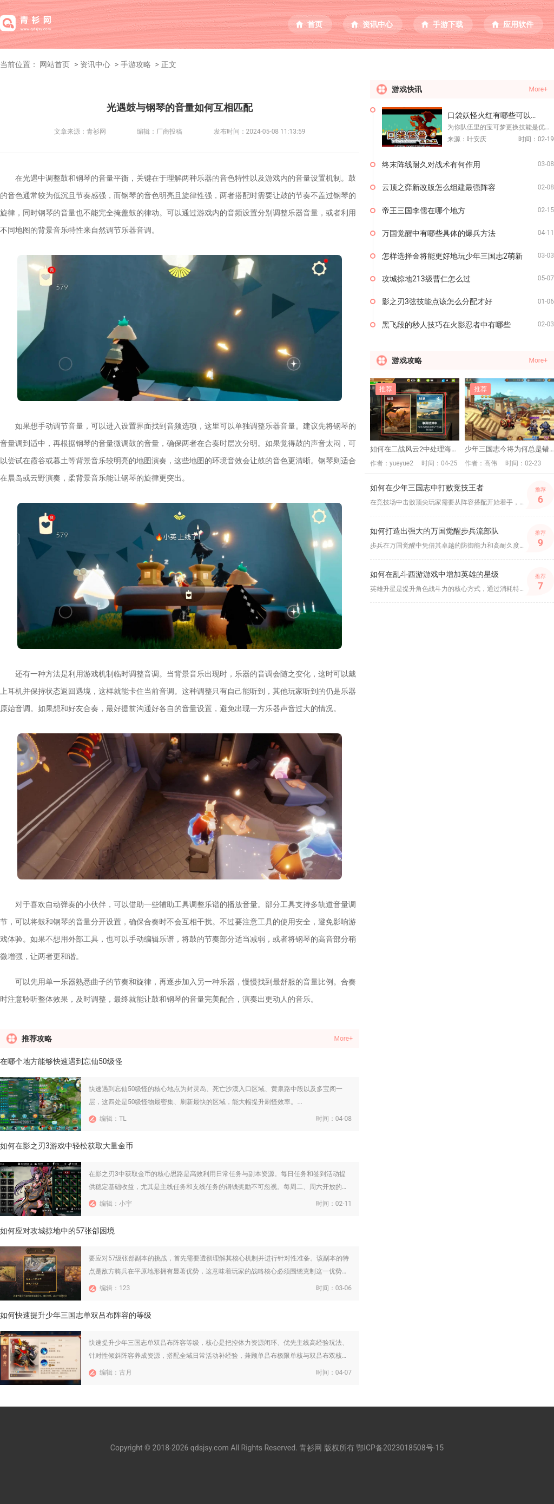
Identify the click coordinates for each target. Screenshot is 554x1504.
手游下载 (448, 24)
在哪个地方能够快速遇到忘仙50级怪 (61, 1061)
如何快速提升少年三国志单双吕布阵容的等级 (75, 1315)
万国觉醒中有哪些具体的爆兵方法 (439, 233)
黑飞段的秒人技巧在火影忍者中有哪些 (446, 324)
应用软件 (518, 24)
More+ (343, 1038)
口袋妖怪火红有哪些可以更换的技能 (500, 115)
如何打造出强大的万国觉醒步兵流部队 (434, 531)
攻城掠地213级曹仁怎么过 (426, 278)
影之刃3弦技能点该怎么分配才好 (437, 301)
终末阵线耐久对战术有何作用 (431, 164)
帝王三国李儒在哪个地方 (423, 210)
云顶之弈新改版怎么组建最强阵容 (439, 187)
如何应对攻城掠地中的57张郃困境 (57, 1230)
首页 (314, 24)
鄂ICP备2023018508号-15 (400, 1447)
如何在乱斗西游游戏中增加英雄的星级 (434, 574)
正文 (168, 64)
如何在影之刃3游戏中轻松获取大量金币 (66, 1145)
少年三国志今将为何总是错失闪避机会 (509, 449)
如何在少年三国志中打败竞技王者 (427, 487)
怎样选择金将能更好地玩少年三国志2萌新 (452, 256)
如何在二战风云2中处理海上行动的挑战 (414, 449)
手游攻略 (136, 64)
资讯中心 (377, 24)
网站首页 (54, 64)
